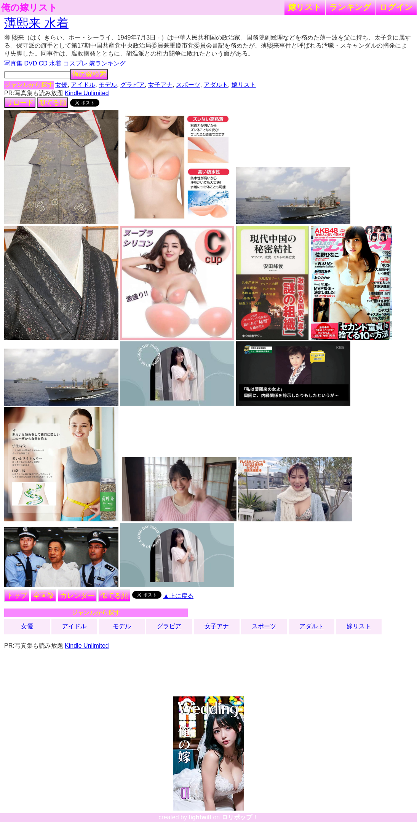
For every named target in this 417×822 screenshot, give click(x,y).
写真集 (13, 63)
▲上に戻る (178, 596)
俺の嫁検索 (89, 74)
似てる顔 (52, 103)
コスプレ (75, 63)
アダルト (216, 84)
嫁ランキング (107, 63)
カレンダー (77, 595)
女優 (61, 84)
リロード (20, 103)
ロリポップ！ (240, 817)
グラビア (132, 84)
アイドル (83, 84)
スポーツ (188, 84)
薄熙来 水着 (36, 23)
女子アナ (160, 84)
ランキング (350, 7)
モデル (108, 84)
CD (43, 63)
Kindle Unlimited (87, 93)
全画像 (43, 595)
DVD (30, 63)
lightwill (200, 817)
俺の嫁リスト (29, 8)
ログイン (396, 7)
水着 (55, 63)
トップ (16, 595)
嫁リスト (304, 7)
